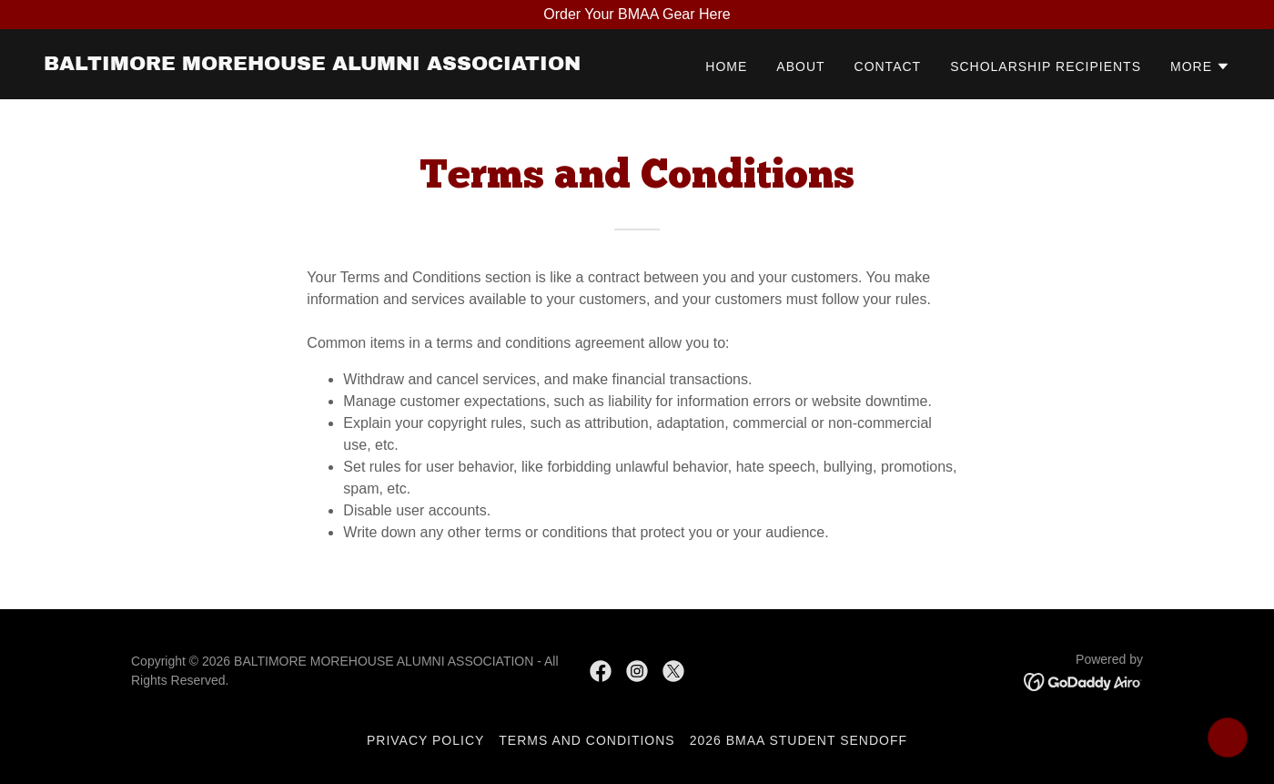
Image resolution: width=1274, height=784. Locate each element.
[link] (312, 65)
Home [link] (726, 66)
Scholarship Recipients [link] (1045, 66)
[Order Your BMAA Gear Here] (637, 14)
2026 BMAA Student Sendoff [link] (798, 740)
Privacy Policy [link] (425, 740)
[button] (1200, 66)
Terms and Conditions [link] (586, 740)
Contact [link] (888, 66)
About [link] (800, 66)
